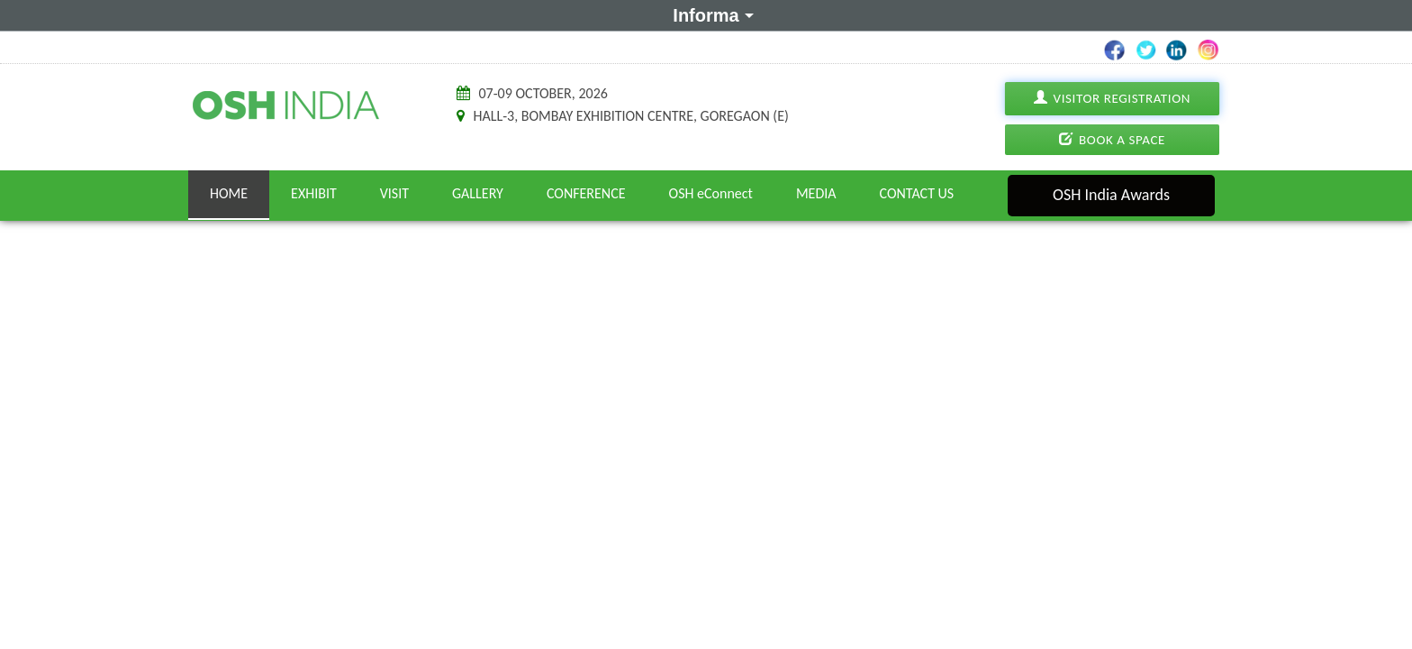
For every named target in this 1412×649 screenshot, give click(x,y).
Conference (586, 193)
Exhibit (314, 193)
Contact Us (917, 193)
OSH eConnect (711, 193)
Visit (394, 193)
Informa (710, 14)
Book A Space (1112, 140)
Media (816, 193)
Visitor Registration (1112, 98)
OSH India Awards (1111, 195)
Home (229, 193)
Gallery (477, 193)
